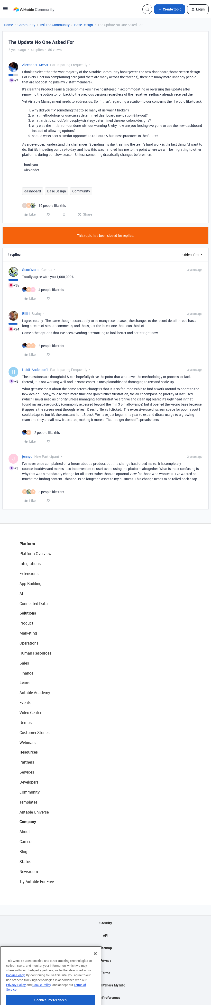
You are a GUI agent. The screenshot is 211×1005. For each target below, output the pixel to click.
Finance (26, 673)
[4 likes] (43, 289)
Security (105, 923)
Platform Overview (35, 553)
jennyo (27, 456)
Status (25, 861)
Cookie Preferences (105, 997)
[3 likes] (43, 491)
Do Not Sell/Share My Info (105, 985)
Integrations (30, 563)
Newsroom (28, 871)
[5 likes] (43, 345)
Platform (27, 543)
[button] (5, 10)
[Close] (95, 971)
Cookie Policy (15, 993)
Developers (28, 782)
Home (8, 24)
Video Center (30, 712)
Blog (23, 851)
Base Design (83, 24)
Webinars (27, 742)
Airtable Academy (34, 692)
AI (21, 593)
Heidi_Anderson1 (35, 369)
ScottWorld (30, 269)
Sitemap (105, 947)
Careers (25, 841)
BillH (26, 313)
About (24, 831)
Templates (28, 802)
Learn (24, 682)
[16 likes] (44, 205)
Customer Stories (34, 732)
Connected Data (33, 603)
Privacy (105, 960)
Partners (26, 762)
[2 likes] (41, 432)
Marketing (28, 633)
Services (26, 772)
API (105, 935)
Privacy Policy (16, 1002)
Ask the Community (55, 24)
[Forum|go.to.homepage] (33, 9)
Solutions (27, 613)
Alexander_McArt (35, 64)
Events (25, 702)
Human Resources (35, 653)
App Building (30, 583)
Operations (28, 643)
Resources (28, 752)
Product (26, 623)
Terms (105, 972)
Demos (25, 722)
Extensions (28, 573)
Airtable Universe (34, 812)
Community (26, 24)
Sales (24, 663)
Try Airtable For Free (36, 881)
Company (27, 821)
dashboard (32, 191)
